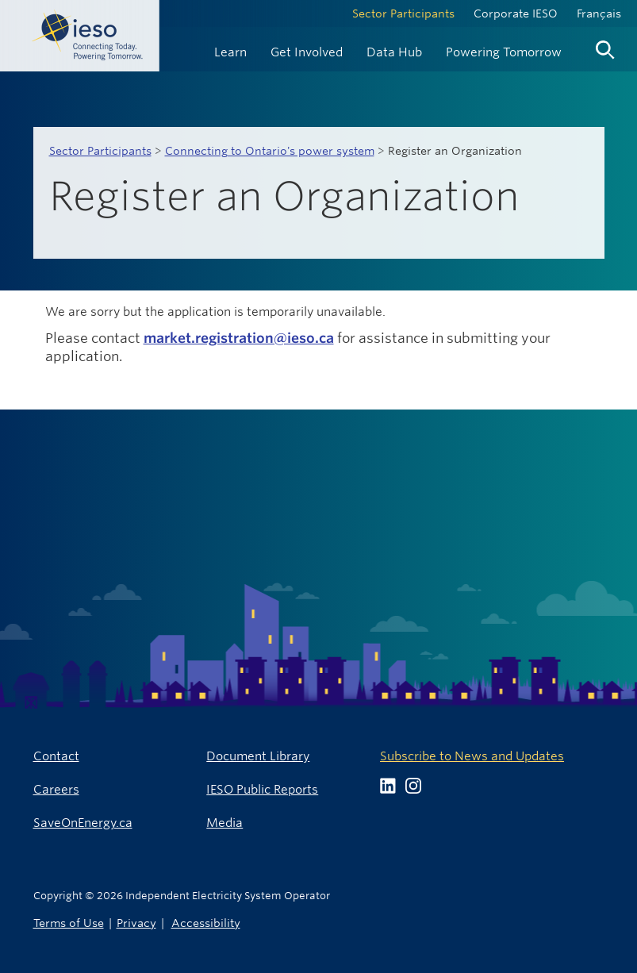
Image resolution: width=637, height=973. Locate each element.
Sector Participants (403, 13)
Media (224, 822)
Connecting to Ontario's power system (269, 150)
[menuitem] (230, 50)
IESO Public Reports (262, 789)
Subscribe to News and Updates (472, 755)
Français (599, 13)
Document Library (257, 755)
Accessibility (205, 922)
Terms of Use (68, 922)
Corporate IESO (516, 13)
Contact (56, 755)
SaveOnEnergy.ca (82, 822)
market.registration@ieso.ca (239, 338)
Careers (56, 789)
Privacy (136, 922)
